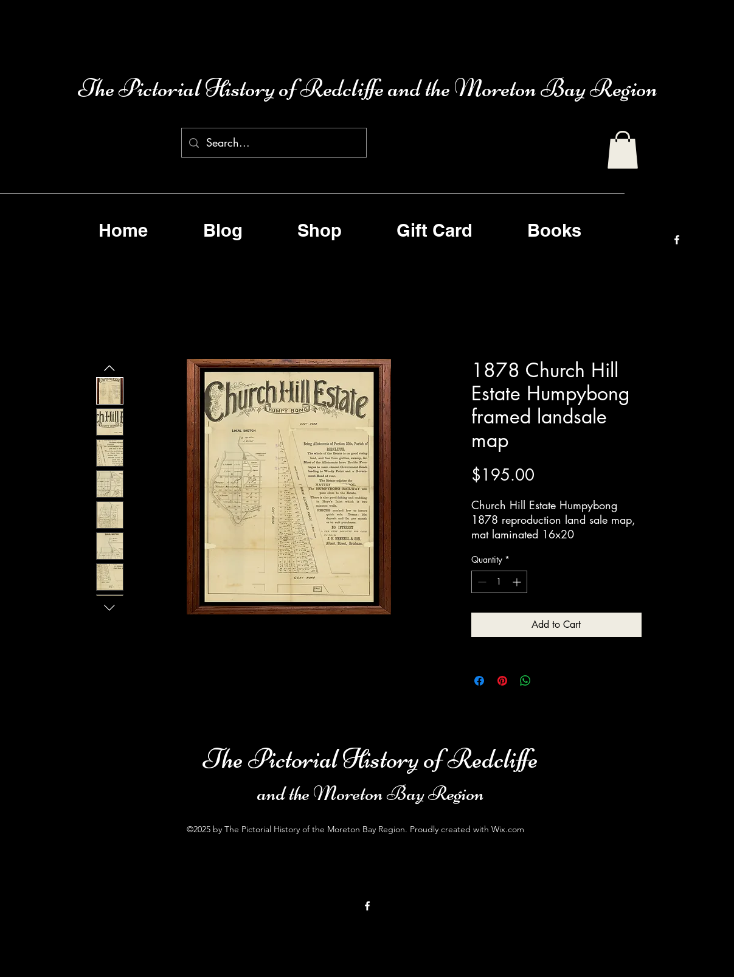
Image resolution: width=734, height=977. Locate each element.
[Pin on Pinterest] (502, 680)
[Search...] (273, 143)
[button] (623, 150)
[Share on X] (548, 680)
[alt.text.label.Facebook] (677, 240)
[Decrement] (480, 582)
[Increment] (517, 582)
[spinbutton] (499, 582)
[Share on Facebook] (479, 680)
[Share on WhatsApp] (525, 680)
